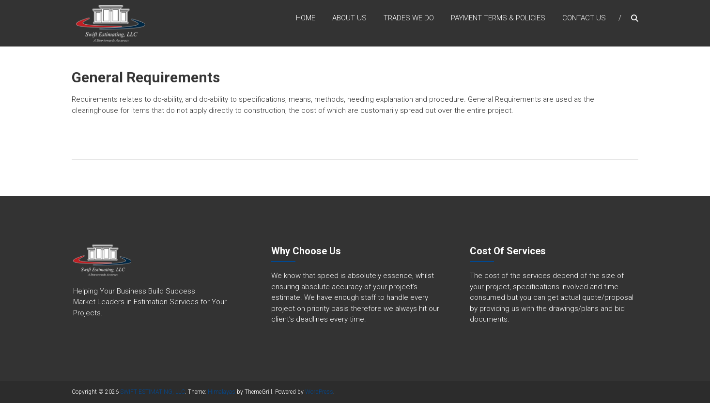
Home (305, 19)
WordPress (319, 391)
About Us (349, 19)
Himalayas (221, 391)
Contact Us (584, 19)
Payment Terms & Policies (498, 19)
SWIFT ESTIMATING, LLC (152, 391)
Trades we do (409, 19)
